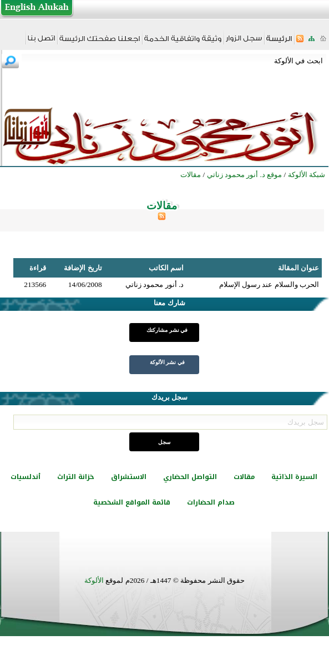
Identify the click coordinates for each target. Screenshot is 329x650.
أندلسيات (26, 477)
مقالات (244, 477)
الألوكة (94, 580)
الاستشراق (128, 477)
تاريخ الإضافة (83, 268)
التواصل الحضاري (190, 477)
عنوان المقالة (298, 268)
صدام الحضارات (211, 502)
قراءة (37, 268)
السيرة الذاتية (294, 477)
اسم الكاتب (166, 268)
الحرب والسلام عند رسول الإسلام (269, 284)
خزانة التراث (75, 477)
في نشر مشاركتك (167, 330)
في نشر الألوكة (167, 362)
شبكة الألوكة (306, 174)
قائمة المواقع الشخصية (131, 502)
